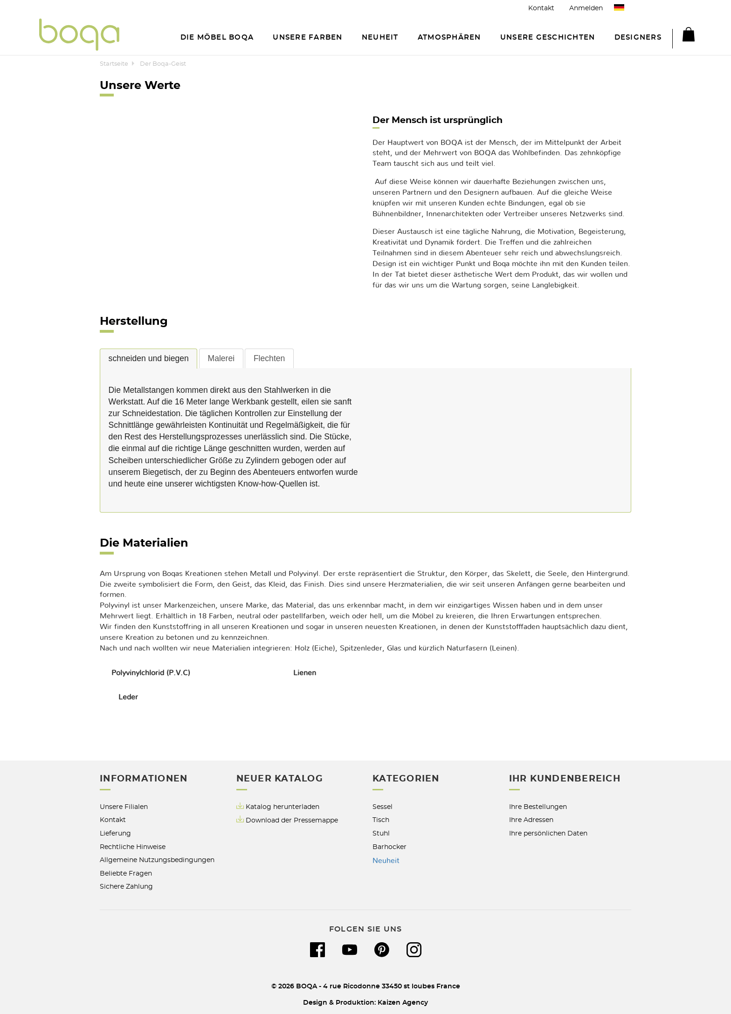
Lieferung (115, 833)
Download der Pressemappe (292, 820)
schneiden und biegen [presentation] (149, 358)
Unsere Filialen (124, 806)
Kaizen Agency (403, 1002)
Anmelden (586, 8)
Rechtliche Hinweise (133, 846)
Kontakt (541, 8)
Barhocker (389, 846)
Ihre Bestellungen (538, 806)
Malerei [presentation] (220, 358)
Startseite (114, 64)
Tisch (380, 819)
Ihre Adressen (531, 819)
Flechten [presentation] (269, 358)
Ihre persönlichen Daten (548, 833)
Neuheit (386, 860)
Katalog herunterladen (282, 806)
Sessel (382, 806)
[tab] (148, 358)
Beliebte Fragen (126, 873)
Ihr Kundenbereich (565, 778)
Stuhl (381, 833)
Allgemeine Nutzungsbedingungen (157, 859)
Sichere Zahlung (126, 886)
